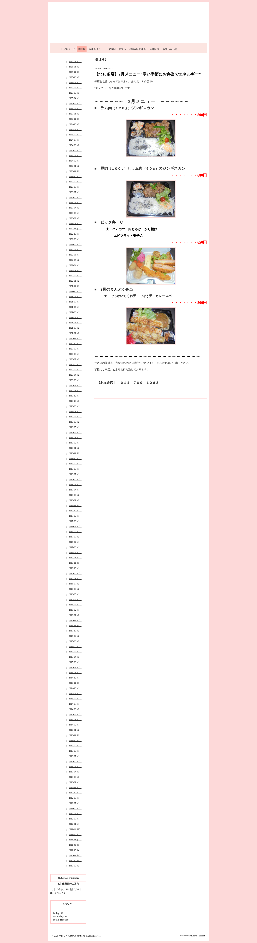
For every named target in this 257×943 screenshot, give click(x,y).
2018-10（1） (75, 458)
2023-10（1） (75, 176)
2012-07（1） (75, 803)
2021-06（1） (75, 312)
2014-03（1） (75, 719)
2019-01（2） (75, 448)
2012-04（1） (75, 813)
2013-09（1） (75, 745)
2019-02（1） (75, 442)
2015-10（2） (75, 630)
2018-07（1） (75, 474)
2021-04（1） (75, 322)
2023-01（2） (75, 223)
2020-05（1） (75, 369)
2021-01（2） (75, 333)
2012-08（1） (75, 798)
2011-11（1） (75, 829)
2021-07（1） (75, 307)
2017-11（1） (75, 505)
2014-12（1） (75, 677)
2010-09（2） (75, 865)
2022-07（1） (75, 249)
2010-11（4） (75, 855)
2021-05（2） (75, 317)
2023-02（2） (75, 218)
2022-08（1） (75, 244)
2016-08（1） (75, 578)
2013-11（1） (75, 735)
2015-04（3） (75, 657)
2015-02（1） (75, 667)
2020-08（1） (75, 354)
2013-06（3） (75, 761)
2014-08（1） (75, 698)
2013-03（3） (75, 777)
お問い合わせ (170, 49)
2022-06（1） (75, 254)
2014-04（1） (75, 714)
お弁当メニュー (97, 49)
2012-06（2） (75, 808)
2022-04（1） (75, 265)
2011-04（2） (75, 839)
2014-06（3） (75, 709)
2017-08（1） (75, 521)
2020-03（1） (75, 380)
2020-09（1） (75, 348)
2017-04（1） (75, 542)
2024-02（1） (75, 160)
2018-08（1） (75, 469)
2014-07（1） (75, 704)
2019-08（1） (75, 411)
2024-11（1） (75, 119)
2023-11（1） (75, 171)
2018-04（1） (75, 489)
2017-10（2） (75, 510)
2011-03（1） (75, 845)
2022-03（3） (75, 270)
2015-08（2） (75, 641)
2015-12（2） (75, 620)
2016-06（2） (75, 589)
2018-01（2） (75, 500)
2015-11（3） (75, 625)
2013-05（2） (75, 766)
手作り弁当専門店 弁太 (70, 936)
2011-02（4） (75, 850)
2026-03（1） (75, 61)
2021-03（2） (75, 328)
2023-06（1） (75, 197)
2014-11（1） (75, 683)
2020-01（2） (75, 390)
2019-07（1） (75, 416)
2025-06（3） (75, 93)
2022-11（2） (75, 228)
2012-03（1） (75, 818)
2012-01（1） (75, 824)
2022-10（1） (75, 234)
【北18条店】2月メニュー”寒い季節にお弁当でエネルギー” (147, 74)
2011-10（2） (75, 834)
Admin (202, 935)
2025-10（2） (75, 77)
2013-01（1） (75, 782)
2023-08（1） (75, 187)
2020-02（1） (75, 385)
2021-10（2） (75, 291)
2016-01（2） (75, 615)
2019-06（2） (75, 422)
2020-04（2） (75, 375)
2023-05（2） (75, 202)
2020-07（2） (75, 359)
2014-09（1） (75, 693)
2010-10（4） (75, 860)
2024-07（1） (75, 140)
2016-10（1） (75, 568)
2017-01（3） (75, 557)
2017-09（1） (75, 516)
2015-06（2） (75, 646)
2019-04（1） (75, 432)
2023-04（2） (75, 207)
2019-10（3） (75, 401)
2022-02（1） (75, 275)
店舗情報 (154, 49)
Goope (194, 935)
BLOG (81, 49)
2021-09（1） (75, 296)
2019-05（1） (75, 427)
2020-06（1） (75, 364)
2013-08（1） (75, 751)
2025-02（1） (75, 108)
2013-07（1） (75, 756)
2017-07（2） (75, 526)
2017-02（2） (75, 552)
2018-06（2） (75, 479)
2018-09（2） (75, 463)
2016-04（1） (75, 599)
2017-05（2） (75, 536)
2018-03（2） (75, 495)
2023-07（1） (75, 192)
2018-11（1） (75, 453)
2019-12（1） (75, 395)
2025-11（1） (75, 72)
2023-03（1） (75, 213)
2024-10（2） (75, 124)
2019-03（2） (75, 437)
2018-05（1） (75, 484)
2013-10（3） (75, 740)
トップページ (67, 49)
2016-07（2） (75, 583)
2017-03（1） (75, 547)
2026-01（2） (75, 66)
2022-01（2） (75, 281)
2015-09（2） (75, 636)
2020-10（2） (75, 343)
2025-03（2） (75, 103)
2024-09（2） (75, 129)
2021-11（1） (75, 286)
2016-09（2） (75, 573)
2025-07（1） (75, 87)
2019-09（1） (75, 406)
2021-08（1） (75, 301)
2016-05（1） (75, 594)
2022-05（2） (75, 260)
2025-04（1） (75, 98)
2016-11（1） (75, 563)
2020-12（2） (75, 338)
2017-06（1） (75, 531)
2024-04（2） (75, 155)
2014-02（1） (75, 724)
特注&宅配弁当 (138, 49)
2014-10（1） (75, 688)
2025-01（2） (75, 113)
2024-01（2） (75, 166)
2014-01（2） (75, 730)
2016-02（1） (75, 610)
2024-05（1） (75, 150)
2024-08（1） (75, 134)
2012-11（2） (75, 787)
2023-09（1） (75, 181)
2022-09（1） (75, 239)
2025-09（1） (75, 82)
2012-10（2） (75, 792)
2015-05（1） (75, 651)
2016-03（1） (75, 604)
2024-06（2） (75, 145)
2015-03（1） (75, 662)
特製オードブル (117, 49)
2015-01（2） (75, 672)
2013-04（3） (75, 771)
